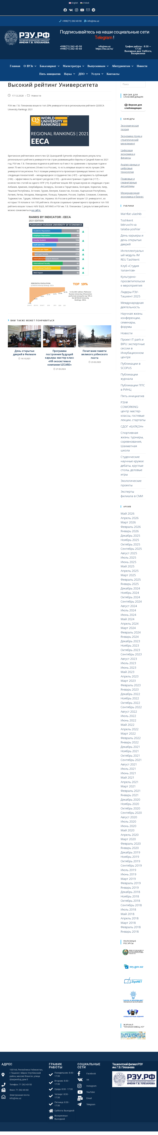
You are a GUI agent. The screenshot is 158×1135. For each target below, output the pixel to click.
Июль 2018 (128, 913)
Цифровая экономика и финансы (128, 157)
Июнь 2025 (128, 565)
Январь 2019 (130, 891)
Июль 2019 (128, 873)
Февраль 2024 (131, 636)
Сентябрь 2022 (131, 711)
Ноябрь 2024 (130, 596)
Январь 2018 (130, 935)
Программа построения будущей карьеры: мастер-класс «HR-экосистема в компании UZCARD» (59, 361)
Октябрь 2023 (130, 653)
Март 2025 (128, 579)
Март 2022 (128, 737)
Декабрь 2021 (130, 750)
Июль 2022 (128, 719)
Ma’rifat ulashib (131, 217)
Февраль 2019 (131, 887)
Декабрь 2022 (130, 697)
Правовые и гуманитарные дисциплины (129, 185)
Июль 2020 (128, 825)
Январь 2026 (130, 535)
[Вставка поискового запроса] (133, 88)
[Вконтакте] (68, 12)
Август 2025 (129, 557)
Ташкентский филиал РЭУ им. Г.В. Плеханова (127, 1069)
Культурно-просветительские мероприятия (133, 284)
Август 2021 (129, 768)
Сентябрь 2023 (131, 658)
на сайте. (36, 213)
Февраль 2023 (131, 689)
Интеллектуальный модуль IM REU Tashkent (132, 258)
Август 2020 (129, 821)
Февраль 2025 (131, 583)
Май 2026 (127, 517)
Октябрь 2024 (130, 601)
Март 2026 (128, 526)
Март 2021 (128, 790)
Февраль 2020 (131, 847)
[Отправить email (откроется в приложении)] (91, 12)
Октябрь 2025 (130, 548)
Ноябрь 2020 (130, 807)
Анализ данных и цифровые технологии (130, 171)
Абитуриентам (122, 69)
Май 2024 (127, 623)
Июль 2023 (128, 667)
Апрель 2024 (130, 627)
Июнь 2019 (128, 878)
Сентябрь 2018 (131, 909)
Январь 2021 (130, 799)
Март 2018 (128, 926)
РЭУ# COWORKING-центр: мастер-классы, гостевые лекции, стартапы (133, 414)
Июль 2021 (128, 772)
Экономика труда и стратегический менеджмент (131, 143)
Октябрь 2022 (130, 706)
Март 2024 (128, 631)
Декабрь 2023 (130, 645)
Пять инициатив (50, 77)
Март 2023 (128, 684)
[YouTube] (83, 12)
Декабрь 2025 (130, 539)
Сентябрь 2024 (131, 605)
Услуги (97, 77)
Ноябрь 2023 (130, 649)
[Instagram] (75, 12)
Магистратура (73, 69)
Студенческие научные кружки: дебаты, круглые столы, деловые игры (132, 469)
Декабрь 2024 (130, 592)
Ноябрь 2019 (130, 860)
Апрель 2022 (130, 733)
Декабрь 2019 (130, 856)
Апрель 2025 (130, 574)
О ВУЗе (30, 69)
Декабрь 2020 (130, 803)
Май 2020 (127, 834)
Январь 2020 (130, 851)
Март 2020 (128, 843)
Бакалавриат (49, 69)
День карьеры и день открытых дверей (132, 243)
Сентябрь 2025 (131, 552)
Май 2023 (127, 675)
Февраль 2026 (131, 530)
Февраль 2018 (131, 931)
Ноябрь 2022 (130, 702)
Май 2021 (127, 781)
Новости (142, 69)
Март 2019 (128, 882)
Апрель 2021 (130, 785)
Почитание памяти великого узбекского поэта (94, 358)
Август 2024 (129, 609)
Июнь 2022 (128, 724)
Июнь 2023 (128, 671)
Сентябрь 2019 (131, 869)
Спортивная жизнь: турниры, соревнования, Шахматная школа (132, 445)
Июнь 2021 (128, 777)
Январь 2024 (130, 640)
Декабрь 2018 (130, 895)
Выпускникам (97, 69)
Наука (69, 77)
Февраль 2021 (131, 794)
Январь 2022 (130, 746)
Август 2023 (129, 662)
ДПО (83, 77)
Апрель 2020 (130, 838)
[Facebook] (60, 12)
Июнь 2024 (128, 618)
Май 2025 (127, 570)
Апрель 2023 (130, 680)
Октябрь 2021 (130, 759)
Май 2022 (127, 728)
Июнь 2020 (128, 829)
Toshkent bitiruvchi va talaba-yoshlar (130, 228)
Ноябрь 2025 (130, 543)
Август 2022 (129, 715)
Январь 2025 (130, 587)
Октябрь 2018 (130, 904)
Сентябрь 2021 (131, 763)
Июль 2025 (128, 561)
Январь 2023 (130, 693)
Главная (15, 69)
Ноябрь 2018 (130, 900)
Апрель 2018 (130, 922)
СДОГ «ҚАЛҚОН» (132, 430)
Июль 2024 (128, 614)
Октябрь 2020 (130, 812)
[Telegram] (98, 12)
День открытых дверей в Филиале (24, 356)
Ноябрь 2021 (130, 755)
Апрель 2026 (130, 521)
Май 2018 (127, 917)
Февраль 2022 (131, 741)
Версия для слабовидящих (133, 110)
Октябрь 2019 (130, 865)
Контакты (113, 77)
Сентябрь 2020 (131, 816)
